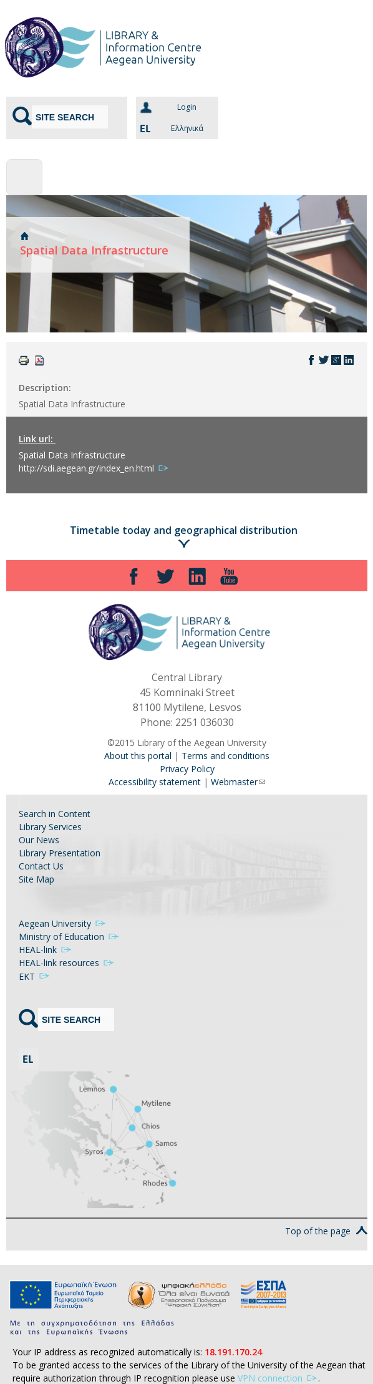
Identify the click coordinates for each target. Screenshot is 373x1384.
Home (24, 236)
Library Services (50, 827)
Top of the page (326, 1218)
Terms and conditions (225, 756)
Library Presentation (59, 853)
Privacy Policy (187, 769)
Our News (39, 840)
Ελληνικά (169, 128)
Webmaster (238, 782)
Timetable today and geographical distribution (184, 530)
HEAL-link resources (67, 963)
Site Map (36, 879)
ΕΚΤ (35, 976)
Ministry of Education (69, 936)
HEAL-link (45, 950)
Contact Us (41, 866)
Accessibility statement (155, 782)
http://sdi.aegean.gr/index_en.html (94, 468)
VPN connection (278, 1365)
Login (186, 107)
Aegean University (63, 923)
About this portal (138, 756)
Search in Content (54, 814)
